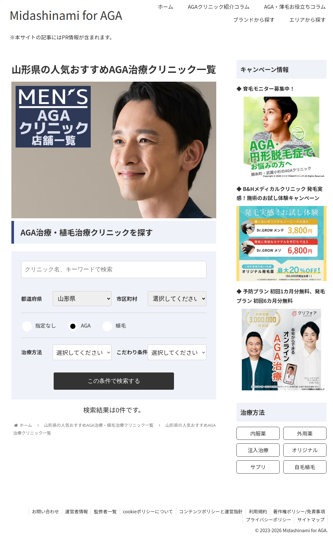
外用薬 (305, 433)
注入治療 (257, 450)
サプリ (258, 467)
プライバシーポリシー (267, 519)
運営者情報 (72, 511)
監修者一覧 (101, 511)
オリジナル (305, 450)
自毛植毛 (304, 467)
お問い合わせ (40, 511)
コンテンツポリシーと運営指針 (209, 511)
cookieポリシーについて (145, 511)
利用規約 (257, 511)
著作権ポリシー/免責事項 (299, 511)
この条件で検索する (113, 381)
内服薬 (258, 433)
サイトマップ (310, 519)
